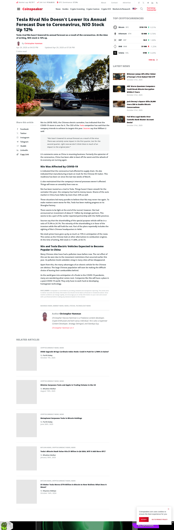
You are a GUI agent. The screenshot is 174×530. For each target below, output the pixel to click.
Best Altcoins (70, 478)
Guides (61, 10)
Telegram (22, 141)
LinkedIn (22, 150)
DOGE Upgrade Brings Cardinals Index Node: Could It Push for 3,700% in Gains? (74, 352)
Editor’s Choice (23, 474)
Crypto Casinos (88, 10)
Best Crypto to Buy (73, 474)
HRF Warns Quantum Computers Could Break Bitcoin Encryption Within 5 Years (141, 89)
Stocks (72, 306)
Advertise (127, 2)
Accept (144, 520)
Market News (58, 306)
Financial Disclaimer (122, 494)
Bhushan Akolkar (50, 377)
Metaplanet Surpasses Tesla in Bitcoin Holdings (63, 392)
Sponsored (21, 498)
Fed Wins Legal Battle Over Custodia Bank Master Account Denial (140, 120)
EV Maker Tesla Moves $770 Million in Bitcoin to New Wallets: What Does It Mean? (73, 435)
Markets (20, 482)
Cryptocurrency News (49, 348)
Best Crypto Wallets (73, 494)
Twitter (21, 133)
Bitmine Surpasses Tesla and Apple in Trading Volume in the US (71, 373)
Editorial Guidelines (122, 486)
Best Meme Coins (72, 490)
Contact (114, 2)
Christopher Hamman (34, 43)
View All (152, 60)
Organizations (47, 478)
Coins (43, 474)
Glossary (45, 494)
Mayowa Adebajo (50, 440)
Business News (46, 306)
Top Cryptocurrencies (128, 18)
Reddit (21, 146)
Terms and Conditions (123, 490)
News (53, 10)
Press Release (22, 494)
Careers (117, 482)
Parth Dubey (48, 358)
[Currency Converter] (149, 10)
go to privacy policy (159, 520)
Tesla (82, 125)
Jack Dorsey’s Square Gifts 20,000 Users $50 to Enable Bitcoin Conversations (141, 104)
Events (44, 486)
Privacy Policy (119, 498)
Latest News (121, 66)
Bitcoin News (45, 408)
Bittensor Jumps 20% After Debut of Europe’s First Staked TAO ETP (141, 75)
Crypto (20, 486)
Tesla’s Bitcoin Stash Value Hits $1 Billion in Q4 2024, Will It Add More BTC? (74, 413)
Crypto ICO (101, 10)
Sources (90, 128)
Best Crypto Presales (74, 482)
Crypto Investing (73, 10)
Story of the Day (24, 478)
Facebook (23, 129)
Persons (44, 482)
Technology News (83, 306)
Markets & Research (117, 10)
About (103, 2)
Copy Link (23, 154)
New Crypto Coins (72, 486)
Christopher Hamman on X (63, 327)
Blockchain (21, 490)
